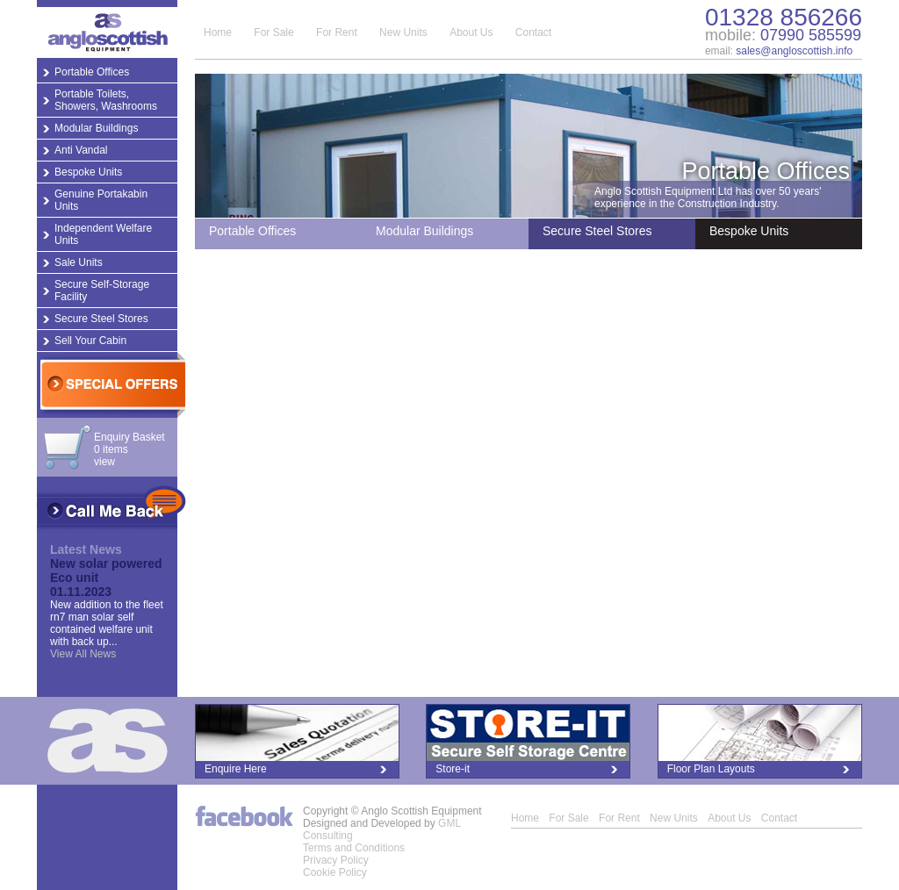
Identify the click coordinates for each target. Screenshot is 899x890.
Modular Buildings (96, 128)
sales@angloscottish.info (794, 51)
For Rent (336, 32)
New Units (403, 32)
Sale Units (78, 262)
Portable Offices (91, 72)
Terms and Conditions (354, 848)
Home (218, 32)
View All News (83, 654)
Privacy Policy (336, 860)
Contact (533, 32)
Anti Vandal (81, 150)
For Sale (273, 32)
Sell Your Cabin (90, 340)
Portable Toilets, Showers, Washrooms (105, 100)
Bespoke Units (88, 172)
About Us (471, 32)
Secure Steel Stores (101, 318)
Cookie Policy (335, 872)
